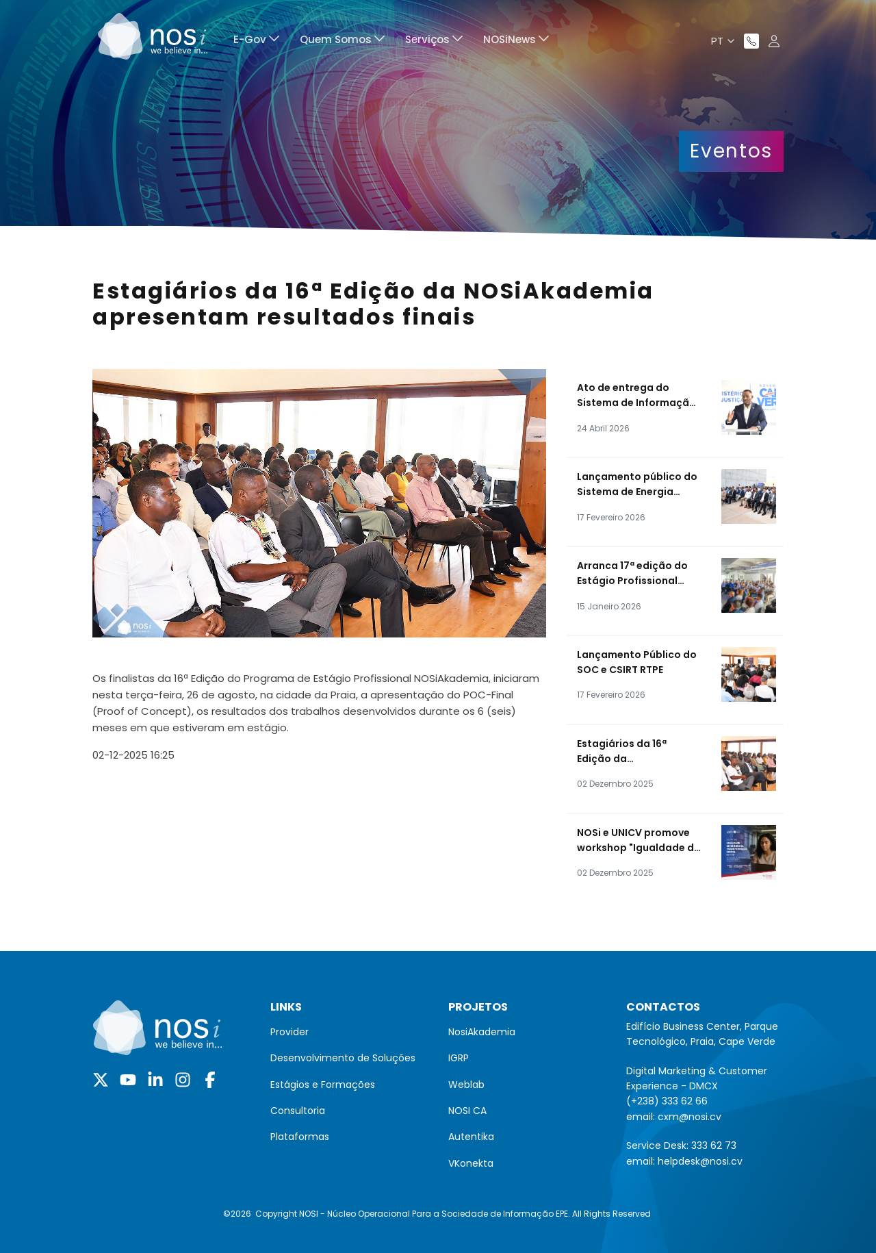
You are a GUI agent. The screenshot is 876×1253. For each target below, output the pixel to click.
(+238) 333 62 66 (667, 1101)
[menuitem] (256, 41)
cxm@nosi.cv (689, 1117)
